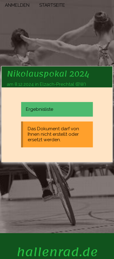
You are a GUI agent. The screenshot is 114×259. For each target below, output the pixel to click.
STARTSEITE (52, 5)
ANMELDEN (17, 5)
